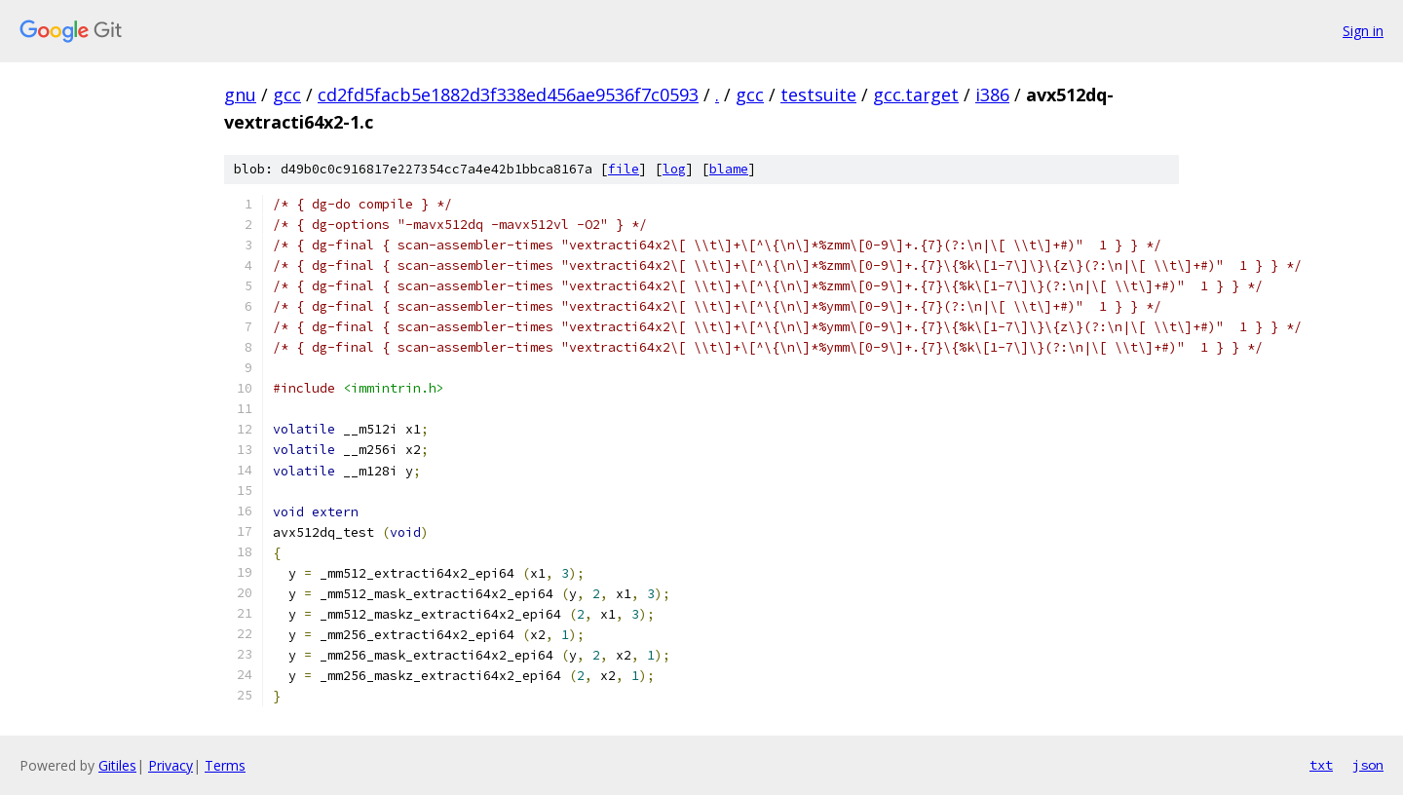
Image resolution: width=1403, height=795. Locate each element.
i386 (992, 94)
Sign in (1363, 30)
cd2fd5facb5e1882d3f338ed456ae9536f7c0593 (508, 94)
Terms (225, 765)
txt (1321, 765)
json (1368, 765)
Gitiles (117, 765)
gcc (287, 94)
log (674, 169)
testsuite (818, 94)
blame (728, 169)
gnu (240, 94)
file (623, 169)
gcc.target (916, 94)
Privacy (170, 765)
